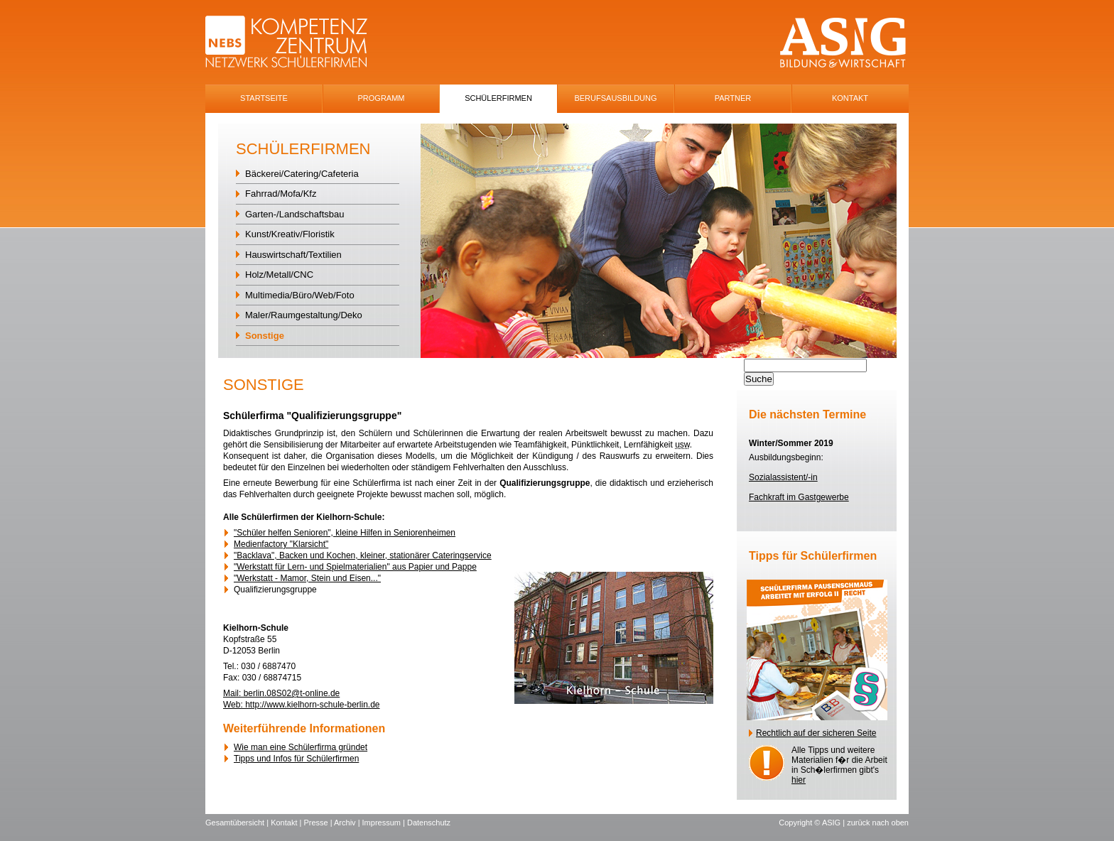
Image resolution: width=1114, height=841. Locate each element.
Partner (733, 98)
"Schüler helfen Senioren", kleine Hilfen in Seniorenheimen (344, 533)
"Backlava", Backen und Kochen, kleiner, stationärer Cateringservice (363, 555)
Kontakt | (287, 822)
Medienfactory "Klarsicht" (281, 544)
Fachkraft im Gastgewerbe (799, 497)
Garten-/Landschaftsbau (294, 214)
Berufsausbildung (615, 98)
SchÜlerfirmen (498, 98)
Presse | (318, 822)
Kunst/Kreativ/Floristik (290, 234)
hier (798, 780)
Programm (381, 98)
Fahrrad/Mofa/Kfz (280, 193)
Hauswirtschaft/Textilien (293, 254)
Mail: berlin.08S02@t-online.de (281, 693)
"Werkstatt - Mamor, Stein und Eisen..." (307, 578)
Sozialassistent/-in (783, 477)
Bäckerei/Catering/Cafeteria (302, 173)
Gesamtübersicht (234, 822)
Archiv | (348, 822)
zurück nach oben (878, 822)
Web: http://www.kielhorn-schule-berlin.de (301, 705)
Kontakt (850, 98)
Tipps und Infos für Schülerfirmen (296, 759)
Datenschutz (428, 822)
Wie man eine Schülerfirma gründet (300, 747)
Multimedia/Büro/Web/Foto (300, 295)
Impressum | (384, 822)
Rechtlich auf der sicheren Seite (816, 733)
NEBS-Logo (294, 43)
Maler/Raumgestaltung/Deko (303, 315)
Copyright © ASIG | (813, 822)
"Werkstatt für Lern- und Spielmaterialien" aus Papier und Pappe (355, 567)
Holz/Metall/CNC (279, 274)
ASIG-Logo (843, 43)
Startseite (264, 98)
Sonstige (264, 335)
